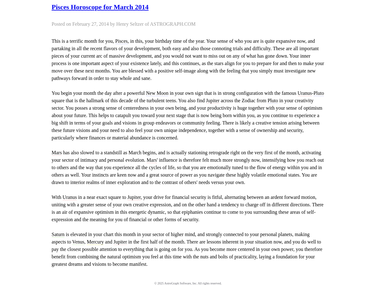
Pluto (318, 93)
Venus (78, 241)
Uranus (305, 93)
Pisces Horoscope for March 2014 (100, 7)
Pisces (121, 41)
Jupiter (213, 100)
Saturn (58, 234)
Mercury (95, 241)
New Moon (157, 93)
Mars (57, 152)
